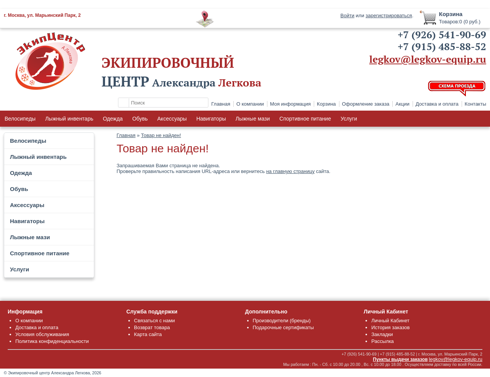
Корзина (326, 104)
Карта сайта (148, 334)
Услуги (349, 119)
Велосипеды (20, 119)
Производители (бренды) (282, 320)
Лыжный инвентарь (69, 119)
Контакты (475, 104)
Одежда (113, 119)
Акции (402, 104)
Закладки (382, 334)
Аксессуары (172, 119)
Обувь (139, 119)
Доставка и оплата (437, 104)
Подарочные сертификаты (283, 327)
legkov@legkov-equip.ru (427, 58)
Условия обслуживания (42, 334)
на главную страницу (290, 171)
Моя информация (290, 104)
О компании (250, 104)
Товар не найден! (161, 135)
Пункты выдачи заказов (400, 359)
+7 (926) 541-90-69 (442, 34)
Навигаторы (211, 119)
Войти (347, 15)
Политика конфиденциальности (52, 341)
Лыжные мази (253, 119)
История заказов (390, 327)
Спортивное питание (305, 119)
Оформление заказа (366, 104)
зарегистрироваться (388, 15)
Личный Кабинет (390, 320)
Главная (220, 104)
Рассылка (382, 341)
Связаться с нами (154, 320)
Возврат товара (152, 327)
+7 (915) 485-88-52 (442, 46)
